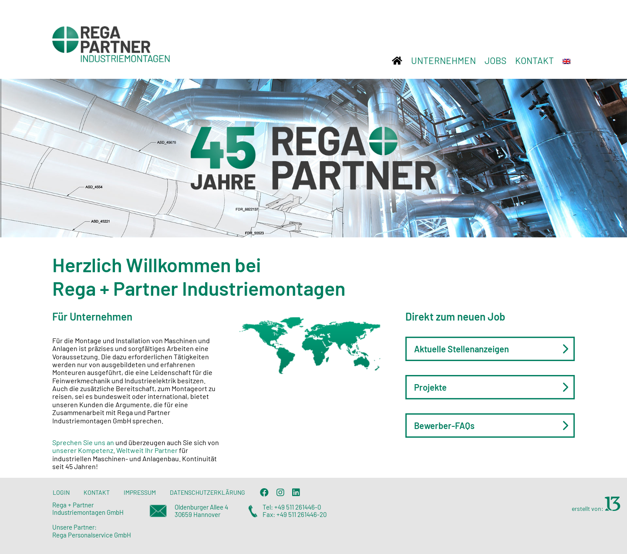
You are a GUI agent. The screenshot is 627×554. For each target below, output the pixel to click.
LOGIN (61, 492)
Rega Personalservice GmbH (91, 535)
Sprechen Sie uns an (83, 442)
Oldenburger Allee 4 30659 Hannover (201, 510)
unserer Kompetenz (82, 450)
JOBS (495, 60)
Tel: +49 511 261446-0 (292, 507)
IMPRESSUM (140, 492)
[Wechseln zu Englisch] (566, 60)
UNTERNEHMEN (443, 60)
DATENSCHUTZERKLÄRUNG (207, 492)
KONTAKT (534, 60)
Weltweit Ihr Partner (147, 450)
